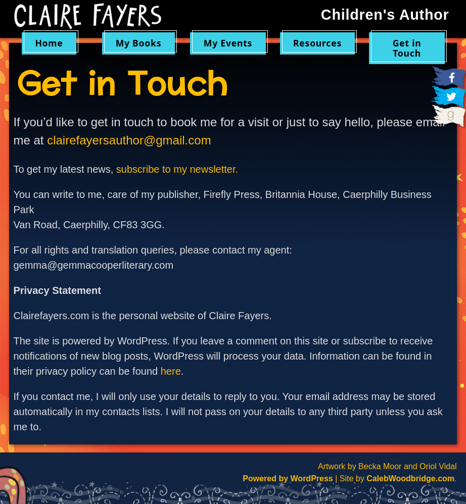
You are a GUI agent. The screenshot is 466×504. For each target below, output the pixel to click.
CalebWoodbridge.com (410, 478)
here (171, 371)
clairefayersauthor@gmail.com (129, 140)
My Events (228, 43)
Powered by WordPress (288, 478)
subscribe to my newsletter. (177, 169)
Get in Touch (407, 48)
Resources (317, 43)
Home (49, 43)
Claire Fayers (87, 16)
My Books (139, 43)
